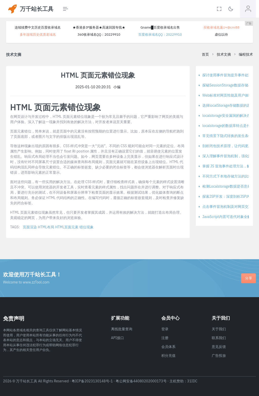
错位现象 (86, 227)
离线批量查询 (121, 329)
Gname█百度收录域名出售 (160, 27)
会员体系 (168, 346)
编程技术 (246, 54)
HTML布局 (46, 227)
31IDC (192, 381)
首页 (205, 54)
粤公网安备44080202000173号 (141, 381)
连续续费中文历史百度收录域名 (38, 27)
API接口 (117, 338)
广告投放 (219, 355)
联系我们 (219, 338)
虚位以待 (221, 34)
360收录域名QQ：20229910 (98, 34)
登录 (164, 329)
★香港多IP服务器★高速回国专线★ (99, 27)
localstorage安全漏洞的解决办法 (228, 115)
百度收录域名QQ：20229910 (160, 34)
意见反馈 (219, 346)
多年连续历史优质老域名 (38, 34)
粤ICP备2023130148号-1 (92, 381)
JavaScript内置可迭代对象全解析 (228, 216)
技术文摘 (224, 54)
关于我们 (219, 329)
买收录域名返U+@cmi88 (221, 27)
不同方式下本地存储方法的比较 (227, 176)
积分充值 (168, 355)
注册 (164, 338)
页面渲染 (30, 227)
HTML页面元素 (66, 227)
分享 (248, 278)
